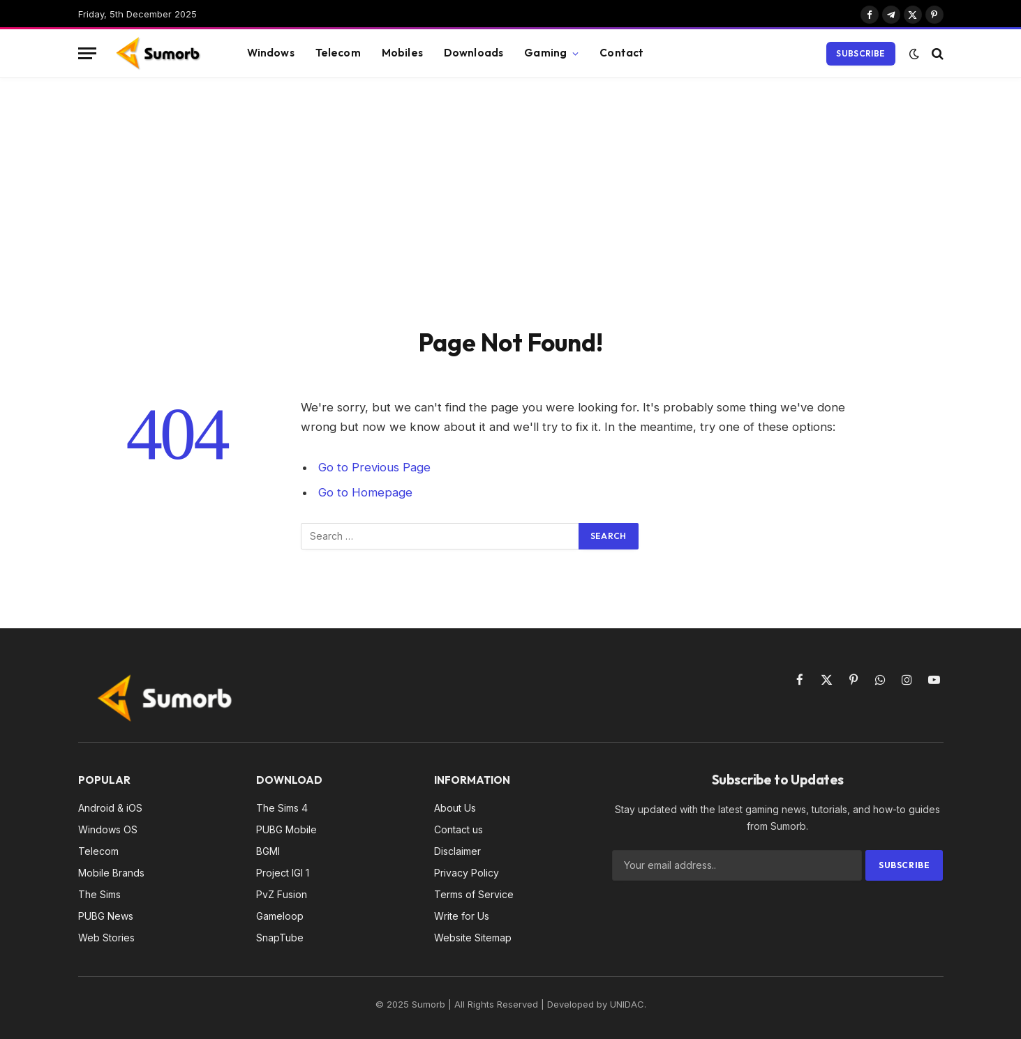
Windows (271, 52)
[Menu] (87, 53)
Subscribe (860, 53)
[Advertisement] (511, 200)
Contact (621, 52)
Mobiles (402, 52)
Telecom (338, 52)
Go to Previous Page (374, 467)
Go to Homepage (365, 492)
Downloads (473, 52)
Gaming (545, 52)
